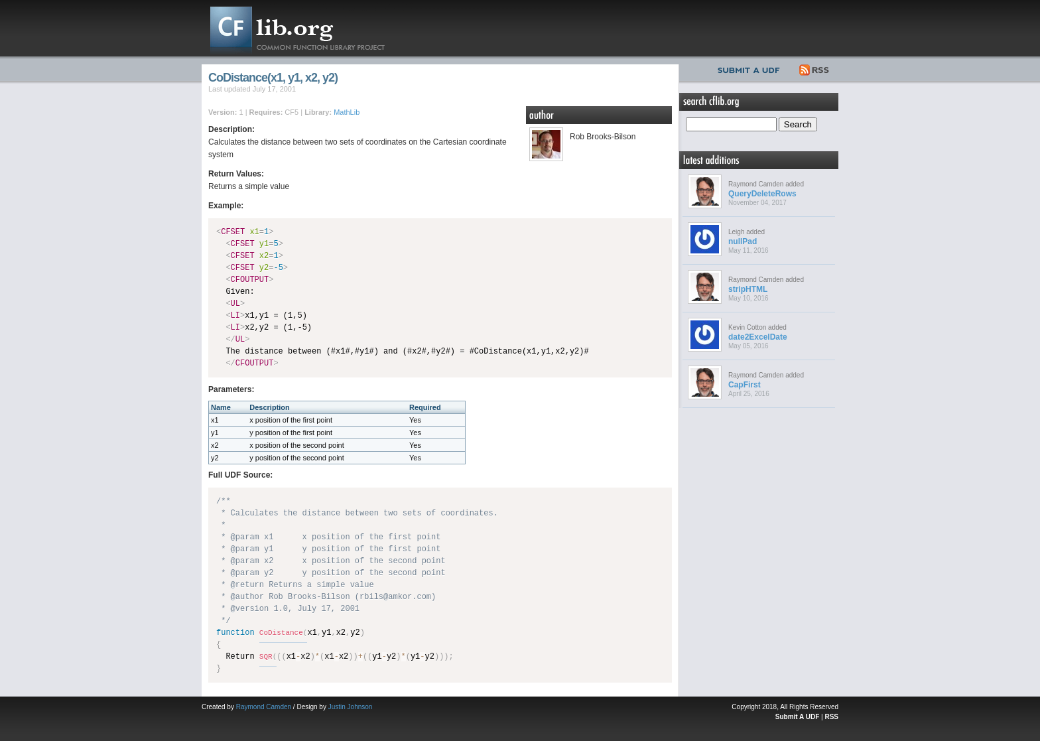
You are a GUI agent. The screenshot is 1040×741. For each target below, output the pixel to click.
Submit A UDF (797, 716)
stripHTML (747, 289)
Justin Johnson (350, 706)
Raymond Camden (263, 706)
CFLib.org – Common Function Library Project (308, 28)
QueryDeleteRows (762, 193)
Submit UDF (751, 68)
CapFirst (744, 384)
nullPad (742, 241)
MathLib (346, 112)
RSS (814, 68)
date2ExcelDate (757, 337)
